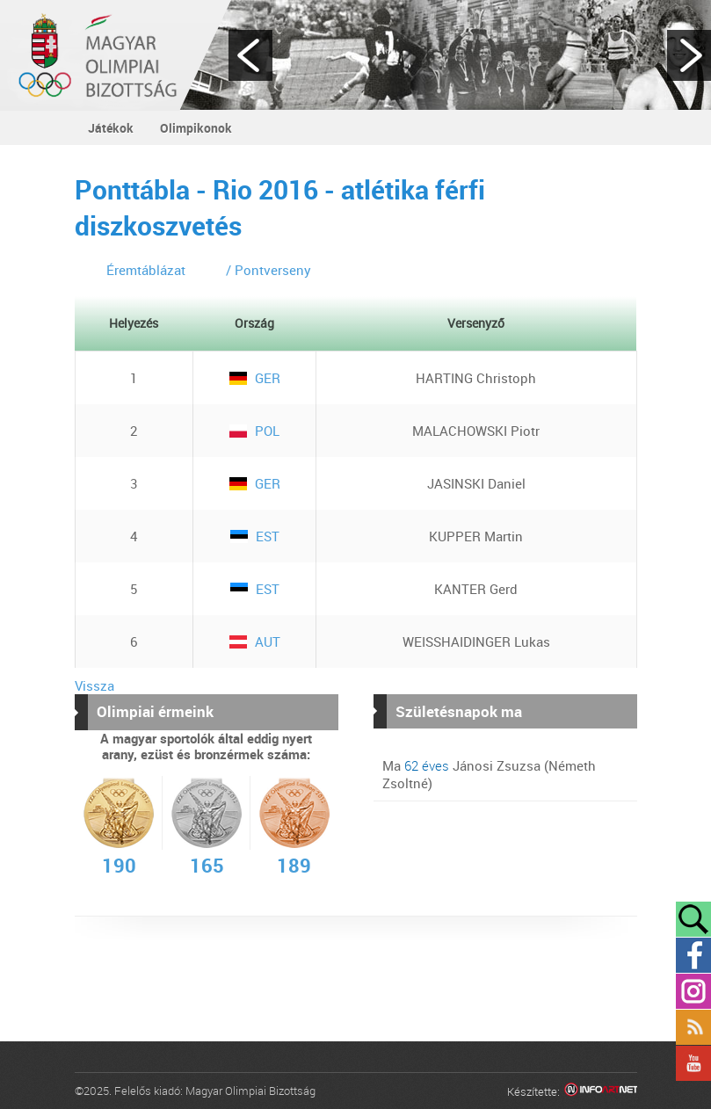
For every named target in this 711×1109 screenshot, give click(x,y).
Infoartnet (600, 1092)
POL (254, 430)
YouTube (693, 1063)
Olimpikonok (196, 128)
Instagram (693, 991)
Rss (693, 1027)
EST (254, 536)
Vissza (94, 685)
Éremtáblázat (145, 270)
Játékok (111, 128)
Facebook (693, 955)
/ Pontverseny (268, 270)
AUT (254, 641)
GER (254, 378)
